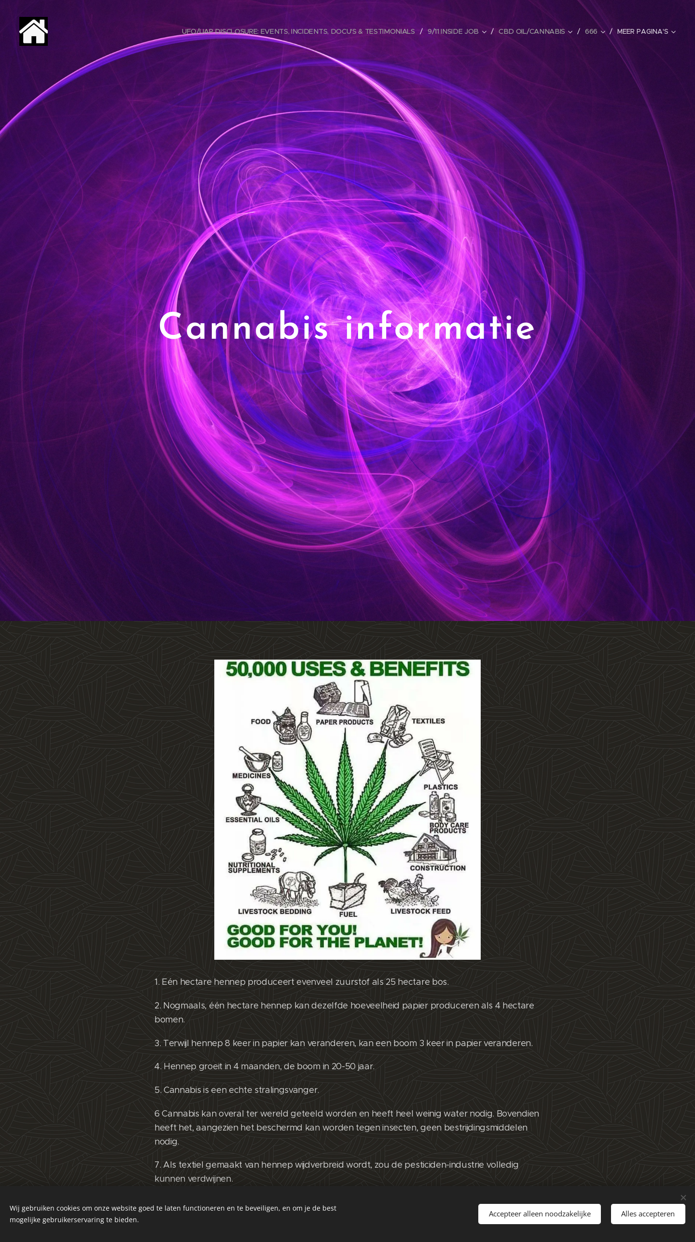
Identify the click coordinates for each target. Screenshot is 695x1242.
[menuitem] (303, 31)
